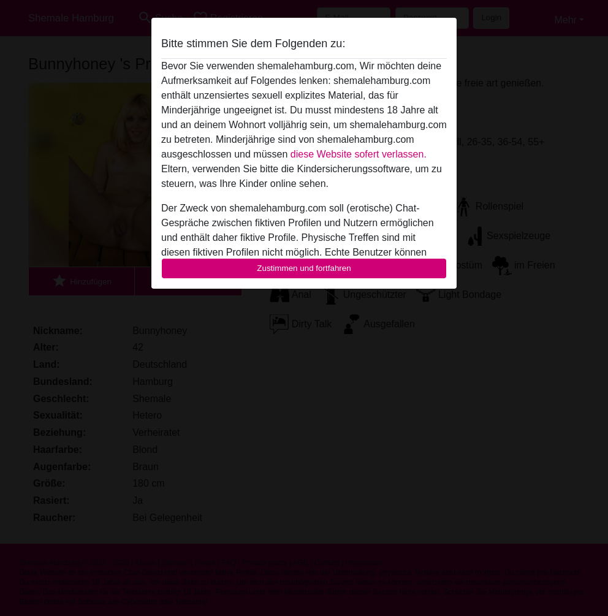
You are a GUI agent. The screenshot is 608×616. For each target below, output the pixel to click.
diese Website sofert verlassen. (359, 154)
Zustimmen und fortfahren (304, 268)
